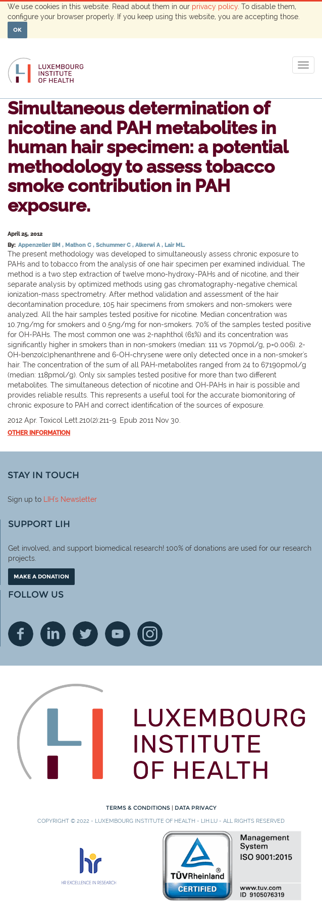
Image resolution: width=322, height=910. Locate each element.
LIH (48, 499)
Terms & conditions (139, 807)
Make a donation (41, 576)
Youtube (117, 633)
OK (17, 29)
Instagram (150, 633)
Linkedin (53, 633)
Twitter (85, 633)
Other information (39, 432)
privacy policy (215, 7)
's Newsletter (75, 499)
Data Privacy (196, 807)
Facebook (20, 633)
